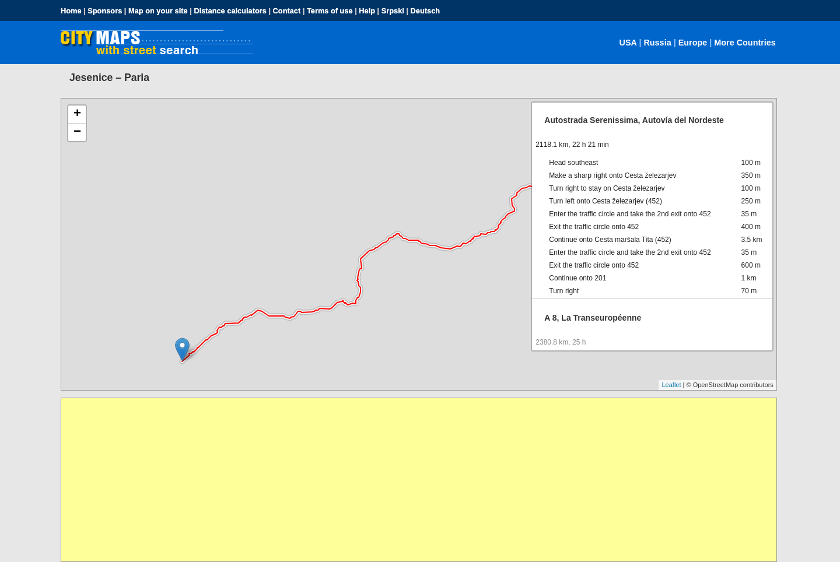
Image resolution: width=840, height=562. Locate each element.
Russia (657, 42)
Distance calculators (230, 10)
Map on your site (158, 10)
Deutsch (425, 10)
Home (71, 10)
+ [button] (77, 114)
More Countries (745, 42)
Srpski (393, 10)
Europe (693, 42)
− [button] (77, 132)
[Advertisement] (411, 479)
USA (628, 42)
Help (367, 10)
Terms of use (330, 10)
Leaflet (671, 384)
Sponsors (105, 10)
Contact (287, 10)
